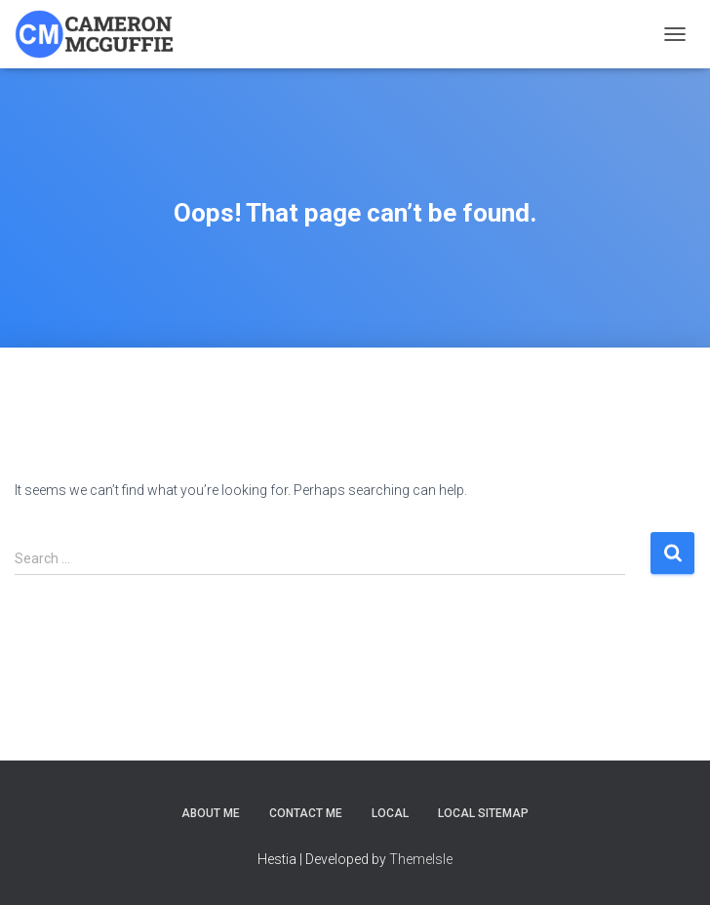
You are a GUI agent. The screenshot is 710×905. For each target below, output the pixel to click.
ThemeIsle (421, 859)
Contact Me (305, 813)
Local (390, 813)
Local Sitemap (483, 813)
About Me (210, 813)
